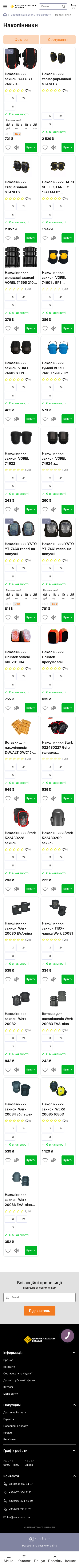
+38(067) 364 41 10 (17, 1492)
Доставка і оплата (14, 1412)
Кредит (7, 1432)
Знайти (63, 6)
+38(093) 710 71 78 (17, 1509)
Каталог (8, 1387)
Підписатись (39, 1311)
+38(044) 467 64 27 (18, 1484)
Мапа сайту (10, 1393)
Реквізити (9, 1439)
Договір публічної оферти (19, 1380)
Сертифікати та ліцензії (17, 1373)
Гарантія (8, 1419)
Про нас (8, 1360)
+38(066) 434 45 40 (18, 1501)
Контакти (9, 1366)
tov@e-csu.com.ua (16, 1517)
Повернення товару (15, 1425)
